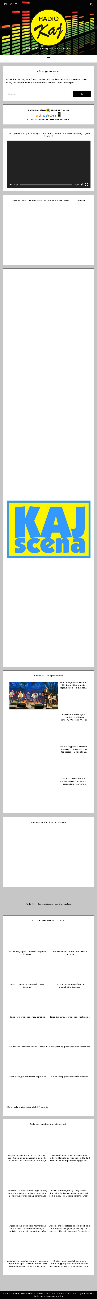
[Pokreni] (10, 184)
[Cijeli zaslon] (86, 184)
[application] (48, 164)
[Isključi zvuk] (81, 184)
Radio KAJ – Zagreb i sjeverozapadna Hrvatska (48, 904)
